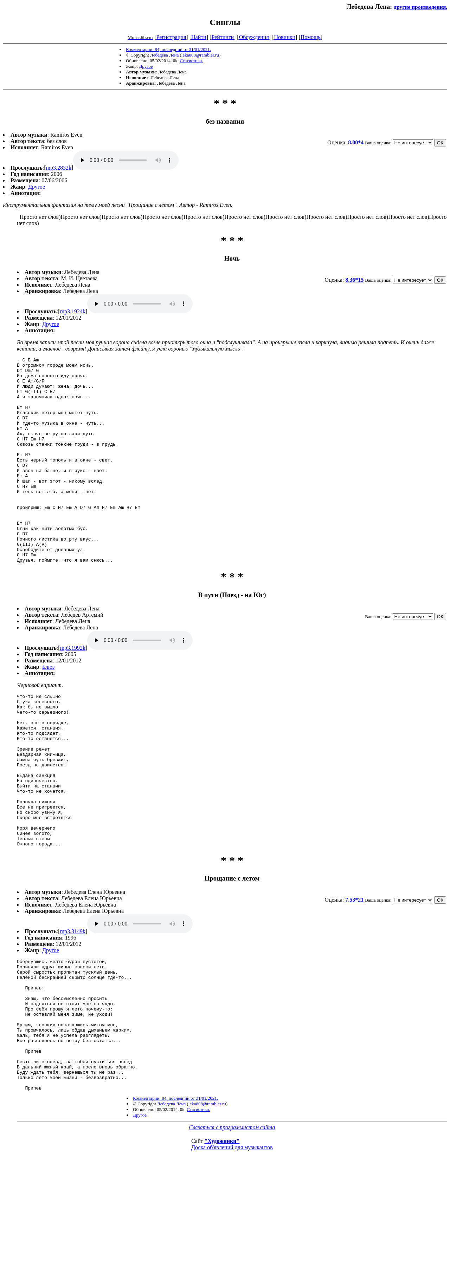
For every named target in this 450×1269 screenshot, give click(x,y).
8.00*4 (356, 142)
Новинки (284, 37)
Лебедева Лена (164, 55)
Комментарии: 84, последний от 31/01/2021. (168, 49)
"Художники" (221, 1239)
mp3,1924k (72, 311)
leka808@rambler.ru (200, 55)
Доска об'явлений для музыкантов (232, 1245)
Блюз (48, 708)
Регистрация (171, 37)
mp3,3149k (72, 1003)
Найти (198, 37)
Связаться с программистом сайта (232, 1225)
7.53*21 (354, 971)
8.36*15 (354, 280)
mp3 (126, 160)
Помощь (311, 37)
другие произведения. (420, 7)
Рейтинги (222, 37)
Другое (146, 66)
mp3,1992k (72, 689)
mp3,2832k (58, 168)
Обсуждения (254, 37)
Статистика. (191, 60)
